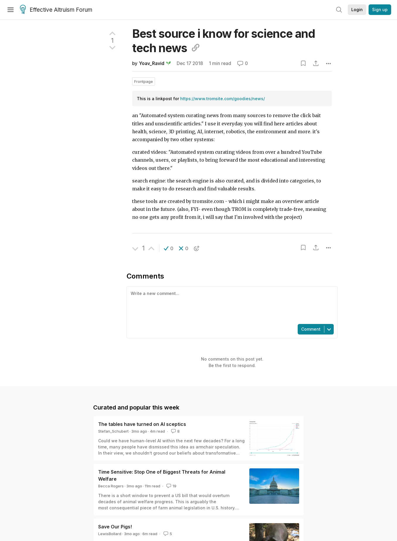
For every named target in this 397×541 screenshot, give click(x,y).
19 (170, 486)
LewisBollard (109, 533)
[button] (168, 248)
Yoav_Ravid (151, 63)
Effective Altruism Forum (56, 10)
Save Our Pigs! (115, 527)
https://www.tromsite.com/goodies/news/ (222, 98)
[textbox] (231, 304)
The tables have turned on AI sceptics (142, 424)
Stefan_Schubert (113, 431)
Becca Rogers (111, 486)
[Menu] (11, 10)
